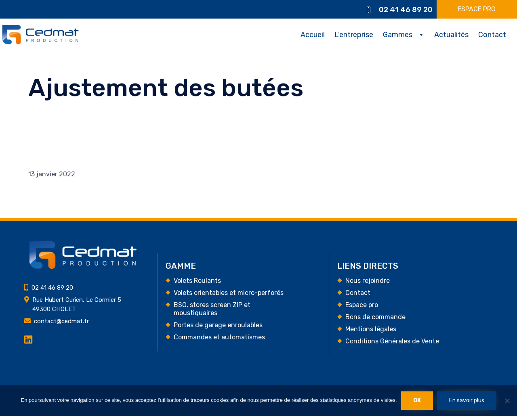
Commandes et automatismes (219, 337)
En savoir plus (466, 400)
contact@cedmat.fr (61, 321)
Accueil (313, 34)
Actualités (451, 34)
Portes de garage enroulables (218, 325)
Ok (417, 400)
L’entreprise (353, 34)
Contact (492, 34)
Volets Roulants (197, 280)
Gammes (397, 34)
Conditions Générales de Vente (392, 341)
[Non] (507, 401)
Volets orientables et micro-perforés (229, 293)
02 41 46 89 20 (406, 9)
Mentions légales (370, 329)
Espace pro (361, 305)
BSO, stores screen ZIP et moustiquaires (212, 309)
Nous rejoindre (367, 280)
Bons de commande (375, 317)
